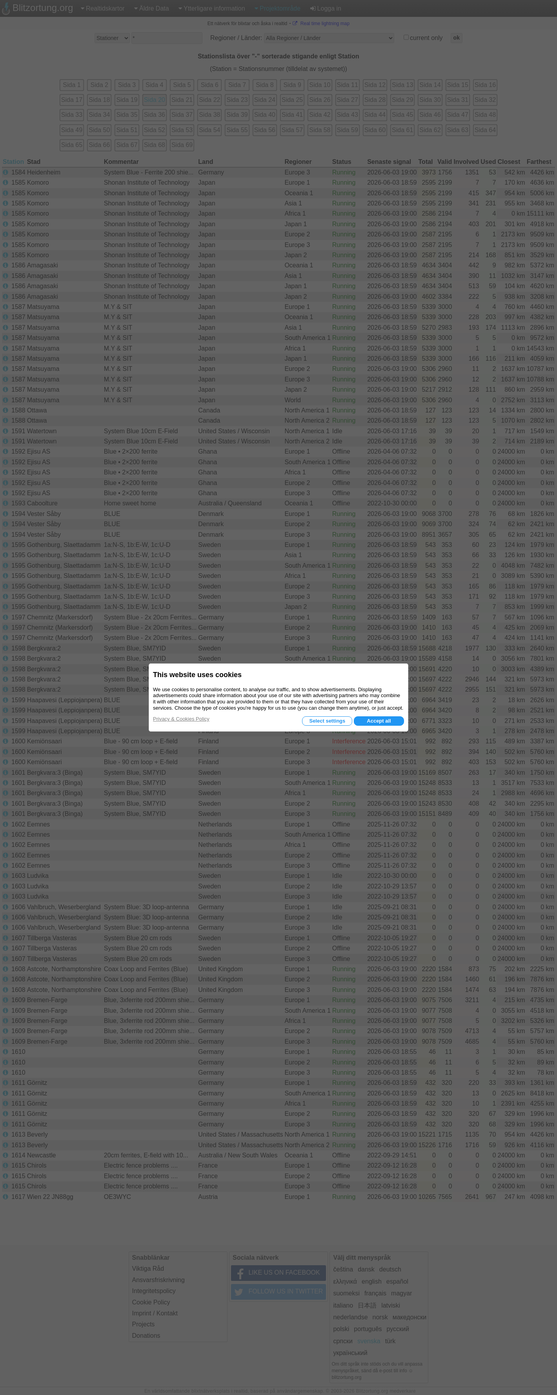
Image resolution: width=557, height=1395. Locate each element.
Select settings (327, 721)
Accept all (379, 721)
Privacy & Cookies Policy (181, 719)
